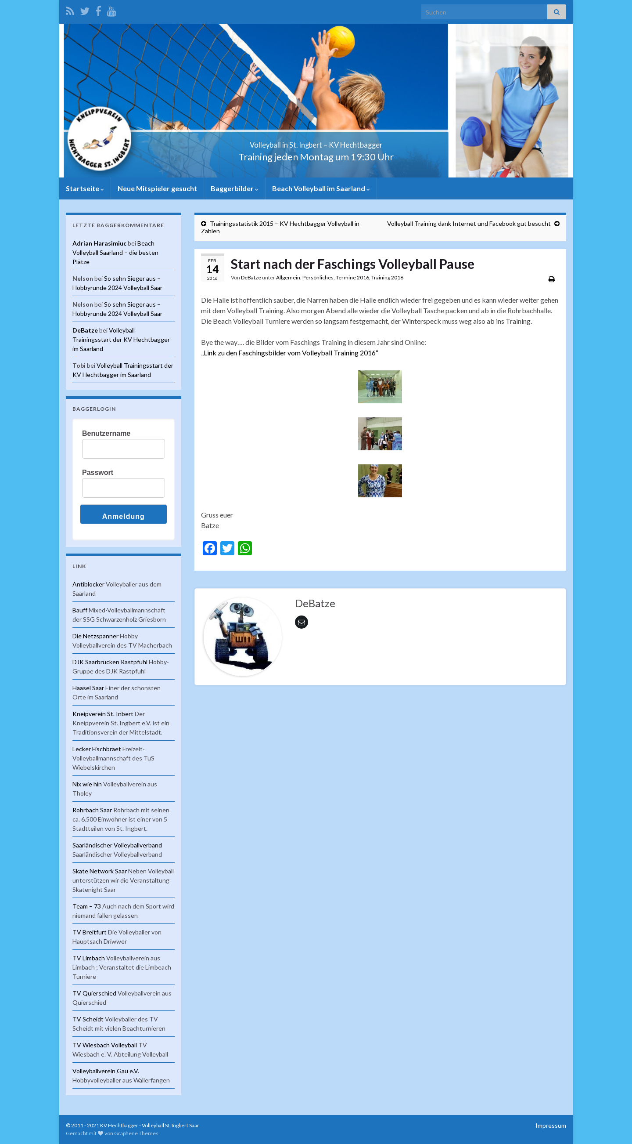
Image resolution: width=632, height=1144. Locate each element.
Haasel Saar (88, 687)
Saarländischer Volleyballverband (117, 845)
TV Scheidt (88, 1019)
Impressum (550, 1125)
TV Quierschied (94, 993)
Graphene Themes (136, 1133)
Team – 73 (86, 906)
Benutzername (106, 433)
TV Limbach (88, 958)
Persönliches (318, 277)
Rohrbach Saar (92, 810)
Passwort (97, 472)
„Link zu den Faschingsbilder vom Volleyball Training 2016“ (289, 352)
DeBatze (251, 277)
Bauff (79, 610)
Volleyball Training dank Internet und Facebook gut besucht (469, 223)
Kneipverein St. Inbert (102, 713)
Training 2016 (387, 277)
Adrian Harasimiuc (99, 243)
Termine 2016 (352, 277)
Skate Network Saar (99, 871)
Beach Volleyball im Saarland (321, 188)
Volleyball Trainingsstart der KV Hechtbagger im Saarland (121, 339)
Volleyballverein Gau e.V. (105, 1071)
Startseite (85, 188)
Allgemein (288, 277)
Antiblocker (88, 584)
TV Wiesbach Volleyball (104, 1045)
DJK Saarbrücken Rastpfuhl (109, 662)
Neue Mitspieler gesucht (157, 188)
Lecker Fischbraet (96, 749)
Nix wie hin (87, 784)
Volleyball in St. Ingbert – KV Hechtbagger (316, 142)
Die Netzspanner (95, 636)
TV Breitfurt (89, 932)
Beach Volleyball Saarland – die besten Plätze (115, 252)
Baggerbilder (235, 188)
